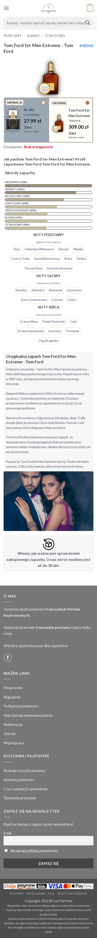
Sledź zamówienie (72, 893)
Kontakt (17, 893)
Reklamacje (13, 724)
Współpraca (14, 742)
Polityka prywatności (21, 706)
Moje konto (13, 687)
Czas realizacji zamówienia (25, 788)
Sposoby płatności (19, 779)
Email (7, 833)
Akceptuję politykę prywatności (34, 851)
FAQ (51, 893)
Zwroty (10, 733)
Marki (33, 35)
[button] (6, 8)
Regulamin (12, 697)
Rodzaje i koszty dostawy (24, 770)
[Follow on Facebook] (8, 657)
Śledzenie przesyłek (20, 798)
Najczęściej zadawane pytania (28, 715)
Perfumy (13, 35)
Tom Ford (55, 35)
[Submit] (87, 22)
